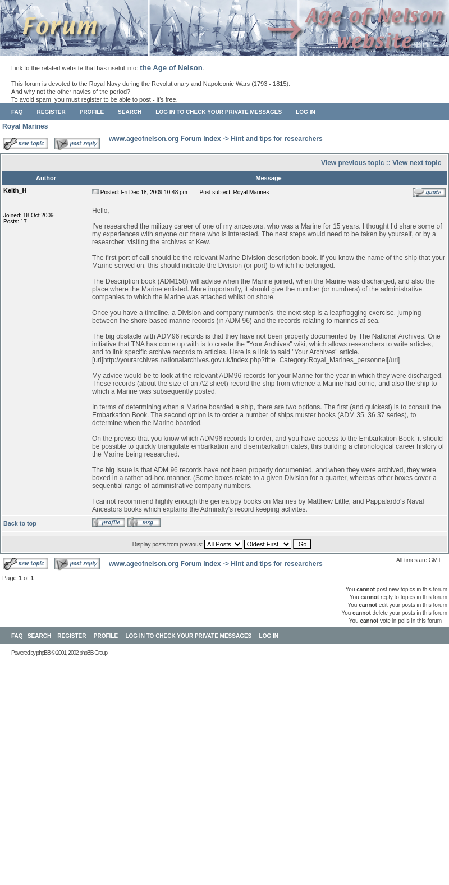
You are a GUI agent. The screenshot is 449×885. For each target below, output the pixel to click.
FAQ (17, 112)
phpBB (43, 653)
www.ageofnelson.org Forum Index (165, 139)
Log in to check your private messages (218, 112)
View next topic (416, 163)
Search (129, 112)
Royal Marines (25, 126)
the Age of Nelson (171, 67)
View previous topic (352, 163)
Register (51, 112)
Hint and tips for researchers (276, 139)
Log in (305, 112)
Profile (92, 112)
